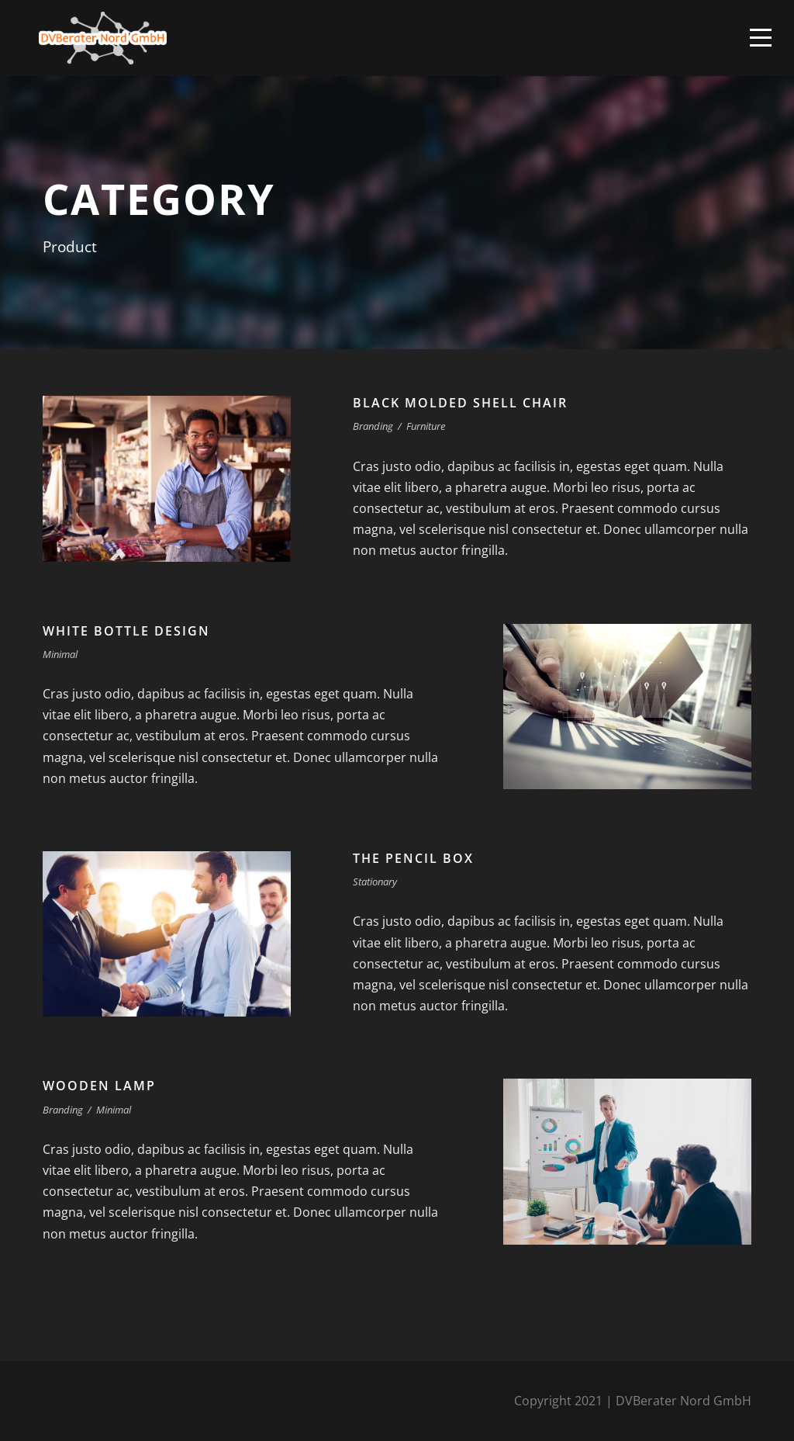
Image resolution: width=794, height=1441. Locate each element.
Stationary (375, 882)
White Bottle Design (126, 630)
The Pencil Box (413, 858)
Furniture (425, 426)
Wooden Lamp (99, 1085)
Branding (373, 426)
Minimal (60, 654)
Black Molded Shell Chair (460, 402)
